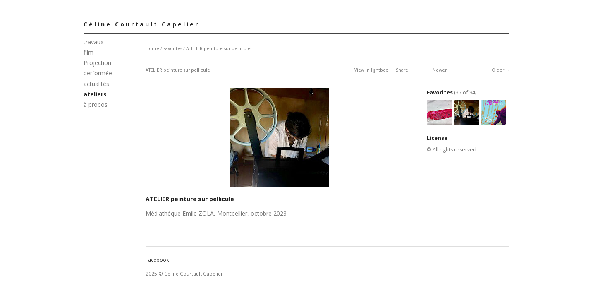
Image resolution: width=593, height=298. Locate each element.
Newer (440, 70)
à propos (96, 104)
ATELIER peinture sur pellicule (218, 48)
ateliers (95, 94)
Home (152, 48)
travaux (93, 42)
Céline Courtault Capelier (141, 24)
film (88, 52)
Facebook (157, 259)
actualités (96, 84)
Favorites (172, 48)
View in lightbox (371, 70)
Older (498, 70)
